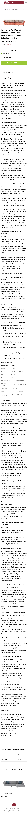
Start (5, 9)
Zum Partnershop (14, 63)
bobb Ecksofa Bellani (6, 793)
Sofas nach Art (15, 9)
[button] (1, 2)
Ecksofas (22, 9)
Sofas (9, 9)
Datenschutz (18, 808)
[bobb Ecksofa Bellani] (14, 781)
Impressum (9, 808)
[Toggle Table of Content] (9, 78)
